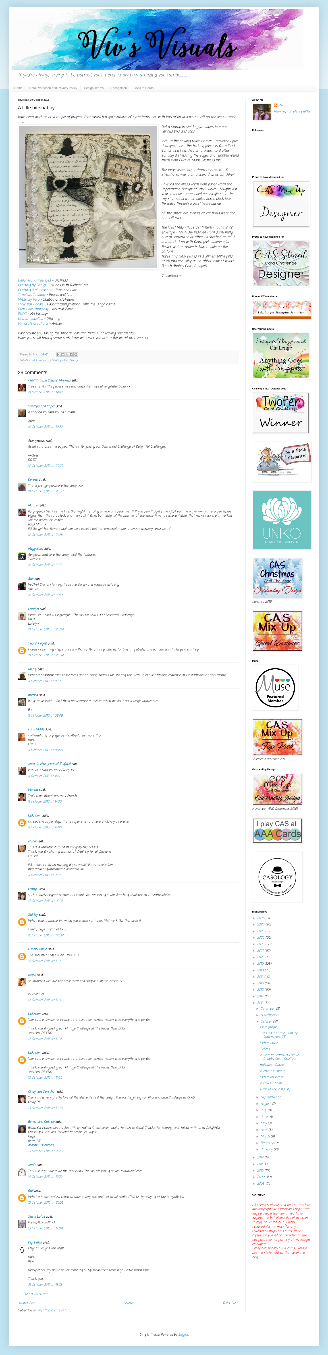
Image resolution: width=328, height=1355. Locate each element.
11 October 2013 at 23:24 (45, 875)
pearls (46, 360)
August (266, 1104)
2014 (260, 996)
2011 (260, 1164)
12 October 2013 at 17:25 (45, 1039)
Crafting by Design (33, 285)
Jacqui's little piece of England (49, 764)
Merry (32, 669)
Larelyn (33, 609)
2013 (260, 1003)
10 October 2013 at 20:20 (45, 466)
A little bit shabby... (273, 1071)
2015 (260, 990)
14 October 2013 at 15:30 (45, 1177)
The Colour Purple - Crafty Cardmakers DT (278, 1035)
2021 (260, 951)
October (267, 1021)
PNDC (22, 313)
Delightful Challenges (34, 280)
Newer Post (27, 1303)
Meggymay (35, 548)
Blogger (183, 1335)
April (264, 1130)
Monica (33, 790)
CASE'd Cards (144, 88)
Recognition (118, 88)
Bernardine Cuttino (41, 1122)
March (266, 1136)
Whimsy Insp (28, 299)
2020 (261, 957)
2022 (261, 944)
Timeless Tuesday (32, 294)
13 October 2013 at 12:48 (45, 1108)
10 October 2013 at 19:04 (45, 392)
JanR (31, 1165)
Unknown (34, 815)
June (265, 1117)
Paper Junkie (37, 949)
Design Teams (94, 88)
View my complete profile (292, 111)
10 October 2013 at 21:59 (45, 595)
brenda (33, 695)
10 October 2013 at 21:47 (45, 565)
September (269, 1097)
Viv (280, 106)
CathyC (33, 889)
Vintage (73, 360)
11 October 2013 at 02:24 (45, 681)
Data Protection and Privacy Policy (53, 88)
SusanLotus (36, 1216)
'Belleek (265, 1049)
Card (32, 360)
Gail (30, 1191)
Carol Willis (36, 729)
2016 (261, 983)
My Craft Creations (33, 323)
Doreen (33, 479)
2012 (260, 1157)
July (264, 1110)
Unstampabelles (30, 318)
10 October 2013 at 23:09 (45, 629)
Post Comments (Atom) (54, 1310)
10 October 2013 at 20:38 (45, 491)
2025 (261, 924)
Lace (39, 360)
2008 (261, 1184)
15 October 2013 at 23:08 (45, 1202)
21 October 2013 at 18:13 (45, 1285)
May (264, 1123)
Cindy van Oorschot (41, 1092)
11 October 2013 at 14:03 (44, 801)
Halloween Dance (272, 1065)
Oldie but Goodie (31, 304)
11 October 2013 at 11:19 (44, 776)
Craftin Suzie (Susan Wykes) (49, 380)
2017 (260, 977)
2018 (261, 970)
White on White (272, 1077)
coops (32, 975)
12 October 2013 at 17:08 (45, 1000)
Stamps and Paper (41, 406)
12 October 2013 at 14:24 (45, 961)
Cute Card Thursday (33, 309)
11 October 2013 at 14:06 (45, 827)
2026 (261, 918)
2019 (261, 964)
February (267, 1143)
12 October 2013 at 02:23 (45, 901)
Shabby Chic (59, 360)
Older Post (230, 1303)
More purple (268, 1027)
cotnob (32, 841)
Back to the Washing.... (276, 1089)
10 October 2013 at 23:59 (45, 655)
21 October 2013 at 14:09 (45, 1228)
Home (18, 88)
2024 (261, 931)
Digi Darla (35, 1242)
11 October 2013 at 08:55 (45, 750)
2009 (261, 1177)
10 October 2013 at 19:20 (45, 427)
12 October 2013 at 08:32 (45, 935)
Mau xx (33, 505)
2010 (260, 1170)
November (268, 1015)
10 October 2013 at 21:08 (45, 535)
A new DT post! (271, 1083)
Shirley (32, 915)
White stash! (269, 1043)
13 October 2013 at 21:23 (45, 1151)
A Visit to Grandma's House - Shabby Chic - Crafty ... (280, 1057)
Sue (30, 579)
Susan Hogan (37, 643)
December (268, 1009)
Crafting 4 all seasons (35, 290)
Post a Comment (35, 1294)
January (267, 1149)
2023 (261, 937)
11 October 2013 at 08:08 (45, 715)
